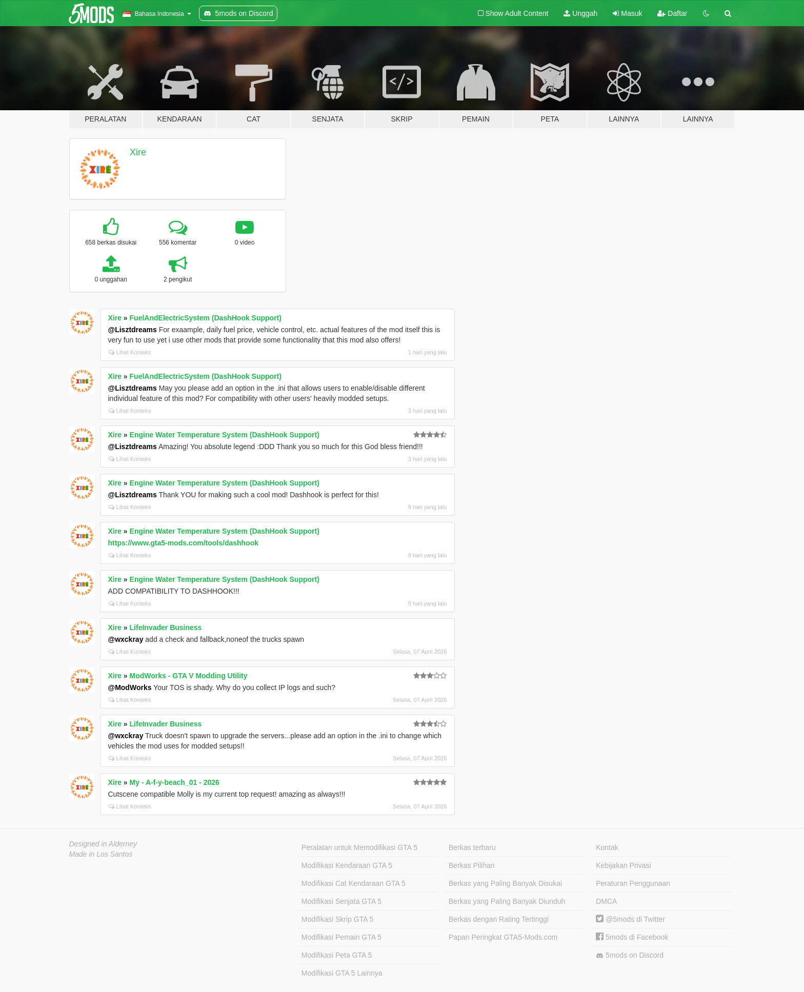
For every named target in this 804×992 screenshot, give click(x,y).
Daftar (672, 13)
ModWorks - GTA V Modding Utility (189, 676)
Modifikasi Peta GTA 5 (337, 955)
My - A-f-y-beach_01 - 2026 (174, 782)
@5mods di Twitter (630, 919)
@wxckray (126, 639)
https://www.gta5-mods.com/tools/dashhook (183, 543)
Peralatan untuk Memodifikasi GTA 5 (359, 847)
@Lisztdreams (132, 330)
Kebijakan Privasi (623, 865)
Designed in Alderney (103, 844)
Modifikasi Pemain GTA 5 (341, 937)
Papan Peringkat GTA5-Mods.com (503, 937)
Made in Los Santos (101, 854)
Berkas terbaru (472, 847)
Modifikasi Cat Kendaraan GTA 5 (354, 883)
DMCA (606, 901)
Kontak (607, 847)
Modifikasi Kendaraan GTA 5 (347, 865)
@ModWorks (130, 687)
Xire (138, 152)
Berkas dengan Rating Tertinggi (499, 919)
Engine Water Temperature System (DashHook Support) (224, 435)
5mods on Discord (630, 955)
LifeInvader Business (166, 627)
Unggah (580, 13)
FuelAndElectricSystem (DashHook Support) (206, 318)
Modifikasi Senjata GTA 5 (341, 901)
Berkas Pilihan (472, 865)
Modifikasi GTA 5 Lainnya (342, 973)
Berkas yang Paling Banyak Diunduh (507, 901)
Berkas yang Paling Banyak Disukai (505, 883)
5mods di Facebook (632, 937)
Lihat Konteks (130, 352)
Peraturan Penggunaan (633, 883)
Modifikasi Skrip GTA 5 (338, 919)
